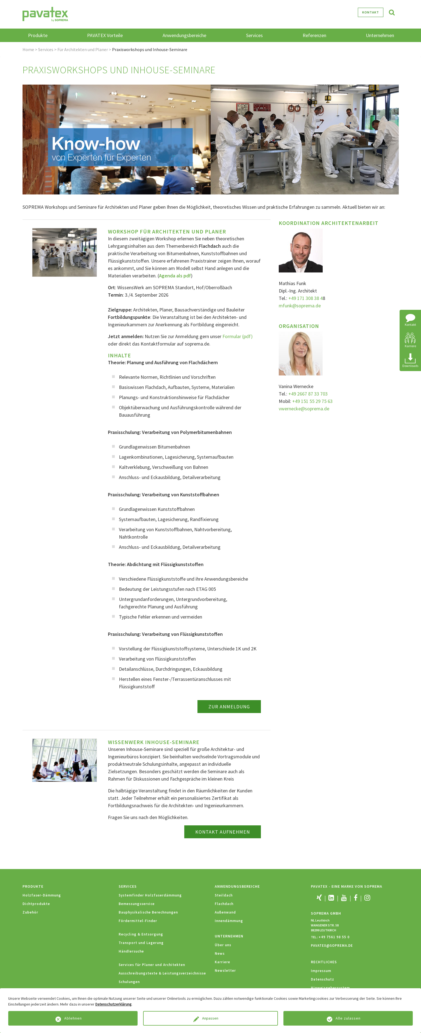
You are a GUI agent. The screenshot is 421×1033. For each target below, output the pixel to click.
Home (28, 49)
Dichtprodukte (36, 903)
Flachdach (224, 903)
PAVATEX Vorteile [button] (105, 35)
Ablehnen (73, 1018)
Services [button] (254, 35)
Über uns (223, 945)
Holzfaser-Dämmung (42, 895)
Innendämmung (229, 920)
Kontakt (370, 12)
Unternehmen (229, 936)
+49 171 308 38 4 (305, 298)
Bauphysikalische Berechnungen (148, 912)
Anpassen (210, 1018)
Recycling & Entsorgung (141, 934)
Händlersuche (131, 951)
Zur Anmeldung (229, 706)
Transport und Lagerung (141, 942)
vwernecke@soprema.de (304, 408)
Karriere (222, 962)
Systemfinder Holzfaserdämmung (150, 895)
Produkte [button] (38, 35)
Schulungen (129, 981)
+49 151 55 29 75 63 (312, 401)
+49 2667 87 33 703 (308, 394)
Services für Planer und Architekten (152, 964)
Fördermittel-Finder (138, 920)
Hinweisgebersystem (330, 987)
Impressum (321, 970)
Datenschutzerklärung (113, 1004)
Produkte (33, 886)
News (220, 953)
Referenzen (314, 35)
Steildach (224, 895)
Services (45, 49)
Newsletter (225, 970)
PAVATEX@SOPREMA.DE (332, 945)
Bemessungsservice (137, 903)
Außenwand (225, 912)
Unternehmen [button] (380, 35)
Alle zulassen (348, 1018)
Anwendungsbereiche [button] (184, 35)
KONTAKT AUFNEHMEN (222, 832)
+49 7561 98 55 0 (334, 937)
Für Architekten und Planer (82, 49)
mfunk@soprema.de (300, 305)
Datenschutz (322, 979)
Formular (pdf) (237, 336)
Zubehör (30, 912)
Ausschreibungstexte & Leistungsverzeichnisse (162, 973)
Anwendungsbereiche (237, 886)
